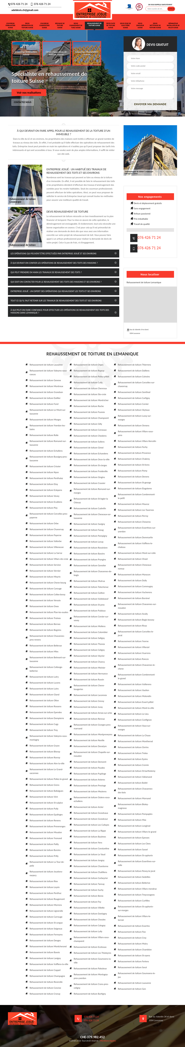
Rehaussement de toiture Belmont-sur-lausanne (48, 659)
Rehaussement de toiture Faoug (88, 530)
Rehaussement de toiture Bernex (45, 624)
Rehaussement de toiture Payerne (45, 535)
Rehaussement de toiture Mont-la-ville (136, 708)
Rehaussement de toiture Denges (45, 940)
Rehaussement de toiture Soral (132, 967)
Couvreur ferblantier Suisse (10, 25)
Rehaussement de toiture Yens (88, 842)
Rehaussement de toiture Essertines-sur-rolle (137, 863)
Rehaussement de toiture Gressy (89, 701)
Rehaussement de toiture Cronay (45, 993)
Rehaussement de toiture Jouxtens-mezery (46, 873)
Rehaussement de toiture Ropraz (89, 370)
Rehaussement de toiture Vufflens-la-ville (49, 964)
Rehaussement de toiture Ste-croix (90, 394)
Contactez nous (22, 102)
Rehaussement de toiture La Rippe (90, 830)
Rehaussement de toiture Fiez (132, 931)
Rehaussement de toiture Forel (44, 404)
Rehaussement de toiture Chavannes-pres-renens (47, 638)
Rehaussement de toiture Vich (44, 796)
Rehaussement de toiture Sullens (89, 441)
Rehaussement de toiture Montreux (46, 386)
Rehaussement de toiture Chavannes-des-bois (135, 790)
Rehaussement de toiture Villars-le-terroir (134, 918)
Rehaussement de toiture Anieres (89, 779)
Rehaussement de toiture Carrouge (46, 916)
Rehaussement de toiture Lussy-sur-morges (134, 417)
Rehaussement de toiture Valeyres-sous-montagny (48, 738)
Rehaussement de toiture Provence (134, 453)
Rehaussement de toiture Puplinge (90, 773)
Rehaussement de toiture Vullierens (134, 684)
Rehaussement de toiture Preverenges (47, 826)
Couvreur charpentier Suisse (44, 25)
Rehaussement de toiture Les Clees (134, 843)
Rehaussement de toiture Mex (132, 820)
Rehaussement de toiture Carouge (46, 588)
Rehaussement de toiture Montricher (91, 400)
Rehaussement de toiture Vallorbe (46, 541)
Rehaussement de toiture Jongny (89, 860)
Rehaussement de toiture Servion (45, 565)
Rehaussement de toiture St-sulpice (46, 802)
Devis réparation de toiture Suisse (27, 25)
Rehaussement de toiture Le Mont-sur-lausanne (48, 412)
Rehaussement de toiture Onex (44, 606)
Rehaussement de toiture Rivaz (132, 625)
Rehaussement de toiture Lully (88, 931)
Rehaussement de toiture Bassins (89, 553)
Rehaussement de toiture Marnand (134, 798)
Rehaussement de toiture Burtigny (90, 993)
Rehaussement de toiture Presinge (90, 785)
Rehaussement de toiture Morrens (46, 905)
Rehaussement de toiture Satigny (89, 638)
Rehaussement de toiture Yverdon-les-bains (47, 427)
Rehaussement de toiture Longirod (134, 825)
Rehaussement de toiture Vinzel (133, 559)
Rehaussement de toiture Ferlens (133, 961)
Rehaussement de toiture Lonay (88, 541)
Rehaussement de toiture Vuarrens (134, 653)
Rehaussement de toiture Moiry (133, 943)
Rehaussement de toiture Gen (132, 989)
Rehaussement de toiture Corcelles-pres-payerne (49, 515)
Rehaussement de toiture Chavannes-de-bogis (93, 573)
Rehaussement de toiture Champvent (91, 418)
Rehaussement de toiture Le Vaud (89, 854)
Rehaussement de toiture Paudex (89, 767)
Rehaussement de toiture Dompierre (47, 718)
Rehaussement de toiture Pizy (44, 507)
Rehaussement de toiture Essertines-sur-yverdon (137, 529)
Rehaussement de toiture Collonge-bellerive (46, 669)
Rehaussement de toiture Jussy (88, 707)
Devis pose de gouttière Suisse (125, 25)
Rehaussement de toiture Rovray (45, 757)
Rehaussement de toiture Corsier (133, 404)
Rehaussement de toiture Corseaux (90, 429)
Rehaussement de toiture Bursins (45, 850)
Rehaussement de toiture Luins (44, 688)
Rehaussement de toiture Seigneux (46, 928)
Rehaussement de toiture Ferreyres (46, 934)
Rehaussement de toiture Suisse (94, 24)
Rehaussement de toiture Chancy (89, 661)
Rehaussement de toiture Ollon (44, 700)
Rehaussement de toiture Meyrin (45, 576)
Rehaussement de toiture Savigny (89, 524)
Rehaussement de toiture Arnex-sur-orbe (93, 713)
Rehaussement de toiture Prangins (90, 559)
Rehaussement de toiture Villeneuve (47, 547)
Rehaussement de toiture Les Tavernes (136, 510)
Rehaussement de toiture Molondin (134, 696)
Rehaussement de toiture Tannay (89, 884)
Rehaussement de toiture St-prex (89, 604)
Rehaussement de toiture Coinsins (134, 376)
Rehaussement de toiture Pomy (132, 470)
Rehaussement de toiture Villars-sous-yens (135, 433)
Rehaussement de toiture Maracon (134, 574)
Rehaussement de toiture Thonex (89, 644)
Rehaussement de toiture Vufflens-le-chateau (135, 545)
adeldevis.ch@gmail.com (23, 10)
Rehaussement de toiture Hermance (91, 673)
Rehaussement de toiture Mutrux (89, 581)
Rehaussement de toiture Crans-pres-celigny (91, 986)
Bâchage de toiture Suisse (59, 25)
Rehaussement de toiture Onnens (133, 425)
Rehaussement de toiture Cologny (89, 925)
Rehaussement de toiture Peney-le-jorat (136, 871)
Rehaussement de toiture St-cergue (46, 922)
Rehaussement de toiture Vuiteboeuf (91, 598)
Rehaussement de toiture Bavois (45, 952)
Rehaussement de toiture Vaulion (133, 690)
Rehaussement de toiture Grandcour (91, 819)
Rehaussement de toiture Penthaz (45, 893)
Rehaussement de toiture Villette (89, 907)
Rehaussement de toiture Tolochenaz (91, 587)
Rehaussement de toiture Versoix (45, 600)
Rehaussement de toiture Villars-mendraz (137, 888)
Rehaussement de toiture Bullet (133, 782)
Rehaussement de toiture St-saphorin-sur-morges (135, 908)
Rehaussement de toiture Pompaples (135, 814)
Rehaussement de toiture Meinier (89, 667)
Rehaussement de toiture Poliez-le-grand (49, 779)
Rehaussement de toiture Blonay (45, 751)
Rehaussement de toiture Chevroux (90, 388)
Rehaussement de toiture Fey (87, 901)
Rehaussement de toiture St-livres (134, 464)
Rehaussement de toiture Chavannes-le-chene (136, 667)
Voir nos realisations (29, 92)
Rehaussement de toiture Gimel (88, 447)
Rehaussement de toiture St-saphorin (135, 855)
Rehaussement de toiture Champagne (47, 976)
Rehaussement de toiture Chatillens (90, 872)
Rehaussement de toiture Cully (88, 382)
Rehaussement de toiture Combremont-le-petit (136, 496)
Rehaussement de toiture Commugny (135, 586)
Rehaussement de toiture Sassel (133, 849)
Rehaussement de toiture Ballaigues (46, 791)
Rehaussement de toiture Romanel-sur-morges (92, 491)
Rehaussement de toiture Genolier (90, 565)
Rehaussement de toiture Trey (44, 730)
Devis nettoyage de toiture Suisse (155, 25)
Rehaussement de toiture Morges (45, 419)
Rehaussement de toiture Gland (44, 694)
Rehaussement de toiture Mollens (89, 626)
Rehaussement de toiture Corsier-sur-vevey (91, 618)
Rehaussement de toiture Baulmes (90, 836)
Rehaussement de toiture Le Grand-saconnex (46, 771)
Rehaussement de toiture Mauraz (133, 504)
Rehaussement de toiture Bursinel (134, 598)
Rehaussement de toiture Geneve (45, 380)
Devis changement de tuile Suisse (76, 25)
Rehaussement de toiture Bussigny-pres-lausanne (48, 458)
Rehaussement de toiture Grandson (46, 392)
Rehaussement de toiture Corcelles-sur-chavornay (136, 384)
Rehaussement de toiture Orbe (44, 523)
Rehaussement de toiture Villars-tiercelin (137, 441)
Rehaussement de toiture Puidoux (90, 610)
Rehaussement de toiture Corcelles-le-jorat (136, 633)
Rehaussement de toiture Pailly (44, 844)
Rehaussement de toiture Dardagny (90, 913)
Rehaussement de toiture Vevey (44, 496)
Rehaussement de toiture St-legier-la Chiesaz (91, 500)
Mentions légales (108, 1040)
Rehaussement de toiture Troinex (45, 618)
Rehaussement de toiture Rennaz (89, 718)
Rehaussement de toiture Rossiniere (91, 547)
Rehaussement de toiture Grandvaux (91, 813)
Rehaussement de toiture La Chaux (134, 735)
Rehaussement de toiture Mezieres (90, 791)
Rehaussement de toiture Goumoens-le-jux (137, 975)
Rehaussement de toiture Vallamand (135, 777)
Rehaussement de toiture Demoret (90, 761)
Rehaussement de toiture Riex (44, 881)
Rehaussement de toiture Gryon (45, 745)
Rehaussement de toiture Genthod (134, 392)
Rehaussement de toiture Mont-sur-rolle (137, 553)
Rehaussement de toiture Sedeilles (134, 877)
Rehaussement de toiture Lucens (45, 682)
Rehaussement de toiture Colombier (91, 632)
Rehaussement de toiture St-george (134, 482)
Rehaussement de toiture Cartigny (134, 398)
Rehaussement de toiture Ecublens (46, 502)
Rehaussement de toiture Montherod (135, 741)
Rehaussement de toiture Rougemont (47, 899)
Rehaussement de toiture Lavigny (45, 958)
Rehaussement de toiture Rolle (44, 435)
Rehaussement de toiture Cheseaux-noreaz (135, 567)
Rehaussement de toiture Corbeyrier (91, 878)
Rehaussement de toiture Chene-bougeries (89, 687)
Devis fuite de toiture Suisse (110, 25)
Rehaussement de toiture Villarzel (133, 647)
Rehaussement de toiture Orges (88, 364)
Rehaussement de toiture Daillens (133, 370)
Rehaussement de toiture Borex (88, 895)
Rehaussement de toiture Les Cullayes (91, 824)
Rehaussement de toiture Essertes (134, 926)
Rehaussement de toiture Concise (45, 987)
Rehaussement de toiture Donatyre (90, 746)
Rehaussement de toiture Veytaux (134, 410)
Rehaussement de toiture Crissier (45, 466)
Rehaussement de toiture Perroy (133, 516)
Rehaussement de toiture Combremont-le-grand (136, 676)
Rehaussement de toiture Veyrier (89, 655)
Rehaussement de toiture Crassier (89, 483)
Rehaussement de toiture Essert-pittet (135, 702)
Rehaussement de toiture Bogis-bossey (136, 619)
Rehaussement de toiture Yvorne (133, 641)
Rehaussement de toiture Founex (89, 412)
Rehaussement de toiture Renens (45, 820)
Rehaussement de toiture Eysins (133, 759)
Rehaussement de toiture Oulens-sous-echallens (92, 799)
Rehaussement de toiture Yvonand (46, 838)
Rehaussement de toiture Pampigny (90, 535)
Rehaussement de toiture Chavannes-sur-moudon (137, 606)
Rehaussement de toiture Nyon (44, 472)
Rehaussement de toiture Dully (132, 580)
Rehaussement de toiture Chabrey (134, 459)
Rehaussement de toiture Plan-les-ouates (49, 612)
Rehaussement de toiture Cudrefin (90, 508)
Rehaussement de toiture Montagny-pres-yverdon (91, 976)
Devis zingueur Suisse (140, 25)
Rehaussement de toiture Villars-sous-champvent (91, 939)
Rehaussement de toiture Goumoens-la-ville (92, 960)
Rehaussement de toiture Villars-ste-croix (49, 559)
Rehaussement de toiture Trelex (133, 753)
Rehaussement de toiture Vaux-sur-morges (134, 727)
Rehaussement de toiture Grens (44, 785)
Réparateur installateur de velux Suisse (173, 25)
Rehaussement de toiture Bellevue (46, 645)
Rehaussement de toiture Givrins (133, 747)
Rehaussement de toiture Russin (89, 679)
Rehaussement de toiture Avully (133, 613)
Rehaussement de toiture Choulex (89, 919)
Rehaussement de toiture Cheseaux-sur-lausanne (92, 516)
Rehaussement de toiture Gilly (88, 424)
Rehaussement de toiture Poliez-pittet (91, 376)
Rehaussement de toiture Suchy (88, 890)
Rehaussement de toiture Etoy (44, 484)
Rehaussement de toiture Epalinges (46, 814)
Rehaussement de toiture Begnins (45, 630)
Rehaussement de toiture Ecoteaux (90, 947)
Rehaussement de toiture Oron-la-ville (91, 459)
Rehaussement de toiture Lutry (44, 676)
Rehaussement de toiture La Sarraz (46, 553)
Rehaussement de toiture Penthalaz (46, 478)
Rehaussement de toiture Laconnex (90, 695)
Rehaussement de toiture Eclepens (46, 490)
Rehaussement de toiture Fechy (133, 447)
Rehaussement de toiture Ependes (46, 712)
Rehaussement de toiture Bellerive (134, 883)
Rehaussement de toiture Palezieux (90, 968)
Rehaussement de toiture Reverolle (46, 982)
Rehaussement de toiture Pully (44, 808)
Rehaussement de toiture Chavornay (47, 529)
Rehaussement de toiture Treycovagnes (136, 894)
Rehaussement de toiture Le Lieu (133, 714)
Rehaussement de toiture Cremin (133, 765)
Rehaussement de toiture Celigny (89, 650)
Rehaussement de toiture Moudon (46, 832)
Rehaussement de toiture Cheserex (134, 521)
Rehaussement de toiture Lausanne (46, 364)
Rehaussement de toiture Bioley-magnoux (133, 806)
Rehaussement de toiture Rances (133, 659)
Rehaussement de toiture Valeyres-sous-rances (48, 372)
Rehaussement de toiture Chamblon (135, 949)
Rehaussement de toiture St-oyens (134, 955)
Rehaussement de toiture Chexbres (90, 435)
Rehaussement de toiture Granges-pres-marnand (92, 726)
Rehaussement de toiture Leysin (45, 887)
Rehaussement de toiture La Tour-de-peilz (47, 864)
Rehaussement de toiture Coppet (45, 970)
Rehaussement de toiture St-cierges (90, 465)
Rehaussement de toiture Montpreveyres (93, 734)
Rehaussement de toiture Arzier (88, 807)
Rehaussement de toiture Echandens (91, 453)
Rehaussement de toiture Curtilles (134, 900)
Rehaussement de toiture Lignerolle (46, 911)
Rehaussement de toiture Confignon (135, 719)
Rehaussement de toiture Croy (132, 937)
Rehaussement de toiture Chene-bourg (48, 582)
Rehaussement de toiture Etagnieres (135, 488)
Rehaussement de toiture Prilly (44, 856)
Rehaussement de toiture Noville (89, 740)
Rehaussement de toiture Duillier (45, 398)
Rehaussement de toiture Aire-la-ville (47, 763)
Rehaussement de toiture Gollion (89, 593)
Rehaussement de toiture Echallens (46, 450)
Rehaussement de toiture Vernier (45, 570)
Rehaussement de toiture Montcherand (48, 946)
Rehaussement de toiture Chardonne (91, 866)
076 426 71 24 (17, 4)
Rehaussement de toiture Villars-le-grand (137, 831)
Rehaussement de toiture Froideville (91, 471)
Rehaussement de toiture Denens (133, 476)
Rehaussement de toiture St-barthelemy (136, 771)
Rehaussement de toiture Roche (89, 406)
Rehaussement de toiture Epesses (133, 837)
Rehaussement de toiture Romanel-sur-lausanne (48, 443)
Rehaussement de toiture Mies (44, 651)
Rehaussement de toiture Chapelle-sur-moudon (92, 754)
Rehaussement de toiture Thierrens (134, 364)
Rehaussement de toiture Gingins (89, 477)
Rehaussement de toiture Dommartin (135, 537)
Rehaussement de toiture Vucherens (135, 592)
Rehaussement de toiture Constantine (91, 848)
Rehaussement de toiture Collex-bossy (47, 594)
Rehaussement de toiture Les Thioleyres (92, 953)
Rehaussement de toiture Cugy (44, 724)
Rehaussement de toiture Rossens (45, 706)
